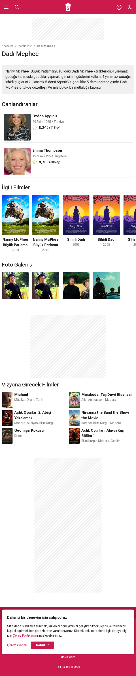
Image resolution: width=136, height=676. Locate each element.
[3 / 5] (76, 223)
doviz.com (68, 657)
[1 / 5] (15, 223)
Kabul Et (42, 645)
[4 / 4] (106, 285)
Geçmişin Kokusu (29, 430)
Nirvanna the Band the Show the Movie (105, 415)
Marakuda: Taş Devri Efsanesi (106, 394)
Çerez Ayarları (17, 645)
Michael (21, 394)
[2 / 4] (45, 285)
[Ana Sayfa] (68, 7)
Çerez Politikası (24, 635)
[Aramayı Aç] (17, 7)
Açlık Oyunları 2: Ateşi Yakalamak (32, 415)
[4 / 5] (106, 223)
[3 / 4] (76, 285)
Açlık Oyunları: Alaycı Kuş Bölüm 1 (102, 433)
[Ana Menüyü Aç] (6, 7)
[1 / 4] (15, 285)
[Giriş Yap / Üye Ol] (119, 7)
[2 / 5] (45, 223)
